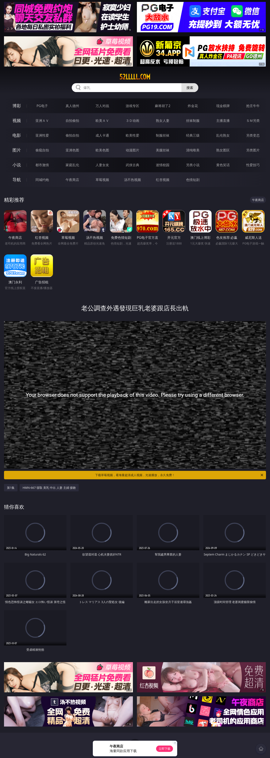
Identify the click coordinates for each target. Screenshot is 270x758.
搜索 (189, 87)
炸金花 (193, 105)
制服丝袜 (162, 135)
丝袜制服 (193, 120)
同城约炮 (42, 179)
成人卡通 (102, 135)
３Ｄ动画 (132, 120)
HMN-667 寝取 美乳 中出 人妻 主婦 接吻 (49, 488)
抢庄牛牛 (253, 105)
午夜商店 (72, 179)
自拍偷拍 (72, 120)
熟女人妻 (162, 120)
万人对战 (102, 105)
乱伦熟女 (223, 135)
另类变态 (253, 135)
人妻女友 (102, 165)
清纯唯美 (193, 150)
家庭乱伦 (72, 165)
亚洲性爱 (42, 135)
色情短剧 (193, 179)
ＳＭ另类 (253, 120)
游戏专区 (132, 105)
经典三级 (193, 135)
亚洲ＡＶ (42, 120)
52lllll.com (134, 77)
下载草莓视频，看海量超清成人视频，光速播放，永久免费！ (179, 475)
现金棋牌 (223, 105)
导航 (16, 179)
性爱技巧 (253, 165)
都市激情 (42, 165)
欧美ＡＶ (102, 120)
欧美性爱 (132, 135)
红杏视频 (162, 179)
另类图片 (253, 150)
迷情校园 (162, 165)
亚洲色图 (72, 150)
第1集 (11, 488)
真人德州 (72, 105)
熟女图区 (223, 150)
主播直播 (223, 120)
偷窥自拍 (42, 150)
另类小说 (193, 165)
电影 (16, 135)
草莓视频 (102, 179)
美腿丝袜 (162, 150)
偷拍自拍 (72, 135)
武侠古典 (132, 165)
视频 (16, 120)
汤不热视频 (132, 179)
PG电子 (42, 105)
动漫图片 (132, 150)
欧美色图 (102, 150)
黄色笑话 (223, 165)
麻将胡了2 (162, 105)
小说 (16, 165)
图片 (16, 150)
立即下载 (164, 749)
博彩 (16, 106)
